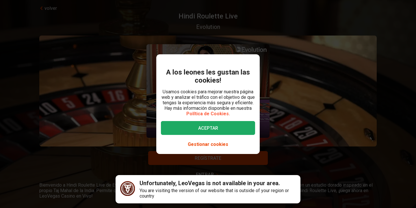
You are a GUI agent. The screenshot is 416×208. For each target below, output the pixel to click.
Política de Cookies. (208, 113)
